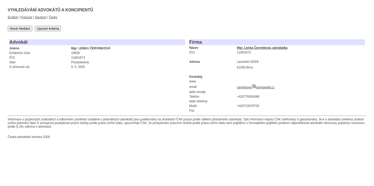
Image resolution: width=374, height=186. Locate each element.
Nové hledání (20, 28)
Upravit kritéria (48, 28)
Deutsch (40, 17)
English (13, 17)
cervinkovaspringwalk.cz (255, 87)
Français (26, 17)
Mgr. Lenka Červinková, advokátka (262, 48)
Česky (53, 17)
